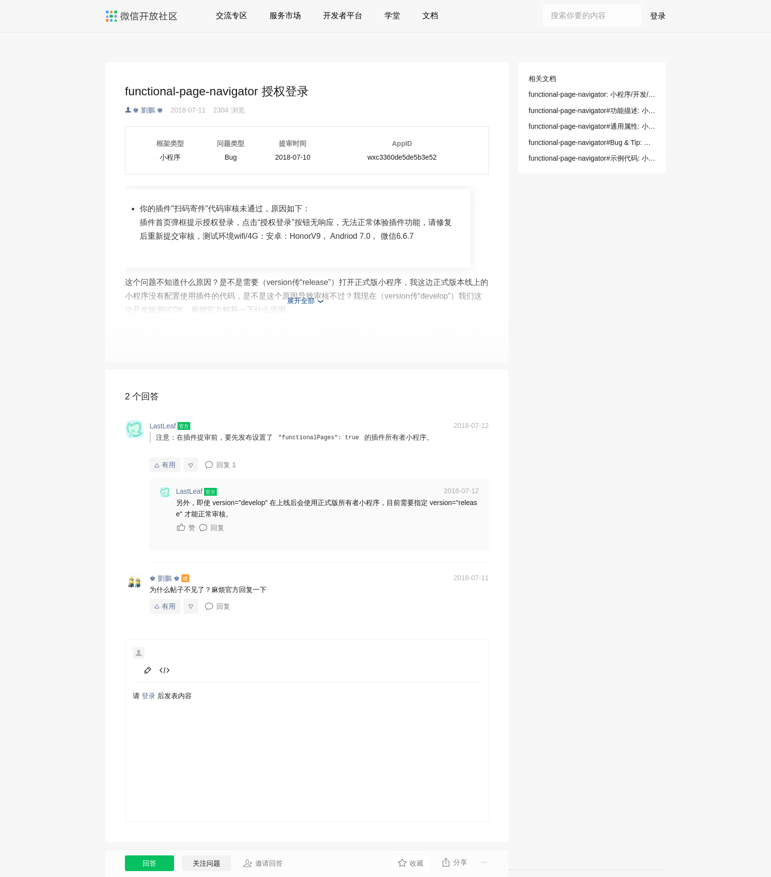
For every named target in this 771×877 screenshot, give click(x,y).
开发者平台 (342, 15)
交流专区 (231, 15)
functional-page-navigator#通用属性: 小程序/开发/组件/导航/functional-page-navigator (592, 126)
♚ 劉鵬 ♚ (148, 110)
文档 (430, 15)
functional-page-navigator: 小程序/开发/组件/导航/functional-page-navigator (592, 94)
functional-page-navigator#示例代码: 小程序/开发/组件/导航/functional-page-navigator (592, 158)
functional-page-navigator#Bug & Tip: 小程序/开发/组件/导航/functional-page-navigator (592, 142)
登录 (658, 16)
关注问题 (206, 863)
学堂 (392, 15)
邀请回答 (263, 863)
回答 (149, 863)
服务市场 (285, 15)
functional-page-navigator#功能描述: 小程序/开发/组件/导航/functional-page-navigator (592, 110)
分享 (454, 862)
